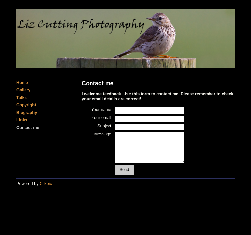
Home (22, 82)
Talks (21, 97)
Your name (101, 109)
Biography (26, 112)
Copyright (26, 104)
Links (21, 120)
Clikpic (46, 183)
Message (102, 134)
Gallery (23, 89)
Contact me (27, 127)
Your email (101, 117)
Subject (104, 125)
